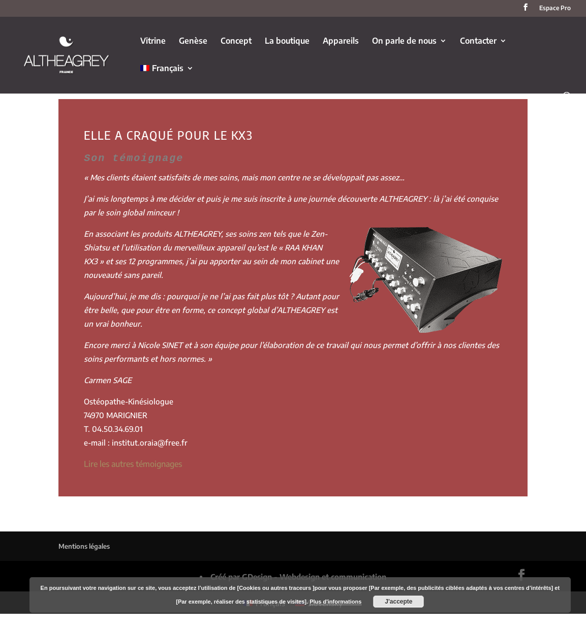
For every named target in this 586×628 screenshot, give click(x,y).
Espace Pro (555, 8)
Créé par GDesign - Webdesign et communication (298, 575)
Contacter (478, 41)
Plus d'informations (335, 602)
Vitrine (153, 41)
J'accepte (398, 601)
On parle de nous (404, 41)
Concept (236, 41)
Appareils (341, 41)
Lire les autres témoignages (133, 463)
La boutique (287, 41)
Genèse (193, 41)
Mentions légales (84, 545)
